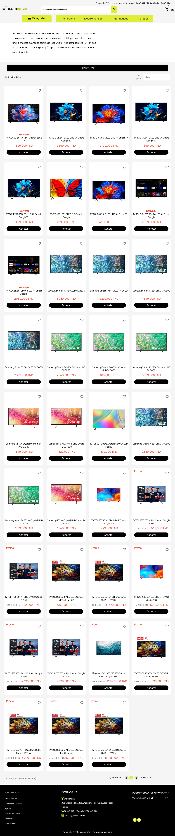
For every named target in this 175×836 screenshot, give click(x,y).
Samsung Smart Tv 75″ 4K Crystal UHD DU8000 (151, 369)
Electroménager (94, 18)
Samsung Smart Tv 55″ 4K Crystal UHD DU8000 (66, 369)
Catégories (37, 18)
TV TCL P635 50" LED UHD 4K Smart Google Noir (151, 598)
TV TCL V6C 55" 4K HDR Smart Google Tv (23, 139)
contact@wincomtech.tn (75, 815)
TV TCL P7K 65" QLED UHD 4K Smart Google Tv (66, 139)
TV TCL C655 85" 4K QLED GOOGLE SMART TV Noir (151, 675)
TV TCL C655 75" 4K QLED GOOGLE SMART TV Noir (24, 751)
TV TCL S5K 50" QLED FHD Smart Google (66, 216)
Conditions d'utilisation (13, 803)
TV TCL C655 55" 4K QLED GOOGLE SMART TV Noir (109, 751)
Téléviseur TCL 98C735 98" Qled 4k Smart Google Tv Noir (109, 675)
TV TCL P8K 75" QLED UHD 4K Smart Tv (109, 214)
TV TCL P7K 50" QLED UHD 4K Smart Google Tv (23, 216)
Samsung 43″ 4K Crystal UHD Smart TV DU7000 (23, 445)
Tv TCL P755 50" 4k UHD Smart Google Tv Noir (23, 598)
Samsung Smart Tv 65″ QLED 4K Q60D (151, 290)
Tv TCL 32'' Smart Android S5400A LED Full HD (109, 445)
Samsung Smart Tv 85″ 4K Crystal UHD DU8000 (24, 522)
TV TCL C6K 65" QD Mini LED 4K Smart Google (151, 216)
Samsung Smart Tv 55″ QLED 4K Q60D (151, 443)
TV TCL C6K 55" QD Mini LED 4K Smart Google (23, 292)
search (114, 10)
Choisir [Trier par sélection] (157, 77)
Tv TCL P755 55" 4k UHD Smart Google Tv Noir (151, 522)
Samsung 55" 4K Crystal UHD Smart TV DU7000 (66, 445)
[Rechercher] (76, 9)
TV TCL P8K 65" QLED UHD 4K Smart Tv (109, 137)
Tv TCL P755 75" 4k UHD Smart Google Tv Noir (23, 675)
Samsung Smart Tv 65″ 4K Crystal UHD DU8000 (108, 369)
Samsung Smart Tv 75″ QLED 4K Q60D (66, 290)
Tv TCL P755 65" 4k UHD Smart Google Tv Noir (66, 675)
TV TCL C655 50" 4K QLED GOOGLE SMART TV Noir (109, 598)
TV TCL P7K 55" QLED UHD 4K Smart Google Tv (151, 139)
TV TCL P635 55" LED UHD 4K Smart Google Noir (108, 522)
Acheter (23, 152)
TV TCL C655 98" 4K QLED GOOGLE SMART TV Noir (66, 598)
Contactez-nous (10, 823)
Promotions (68, 18)
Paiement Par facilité (12, 813)
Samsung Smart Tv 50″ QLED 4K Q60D (24, 367)
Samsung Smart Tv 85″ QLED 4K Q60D (109, 290)
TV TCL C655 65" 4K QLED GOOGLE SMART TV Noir (66, 751)
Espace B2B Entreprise (107, 3)
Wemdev (108, 832)
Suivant (146, 778)
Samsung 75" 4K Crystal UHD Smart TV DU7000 (66, 522)
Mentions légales (11, 798)
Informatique (120, 18)
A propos (143, 18)
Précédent (115, 778)
